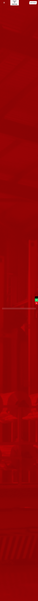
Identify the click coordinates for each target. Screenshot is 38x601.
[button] (4, 2)
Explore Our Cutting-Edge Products (12, 307)
